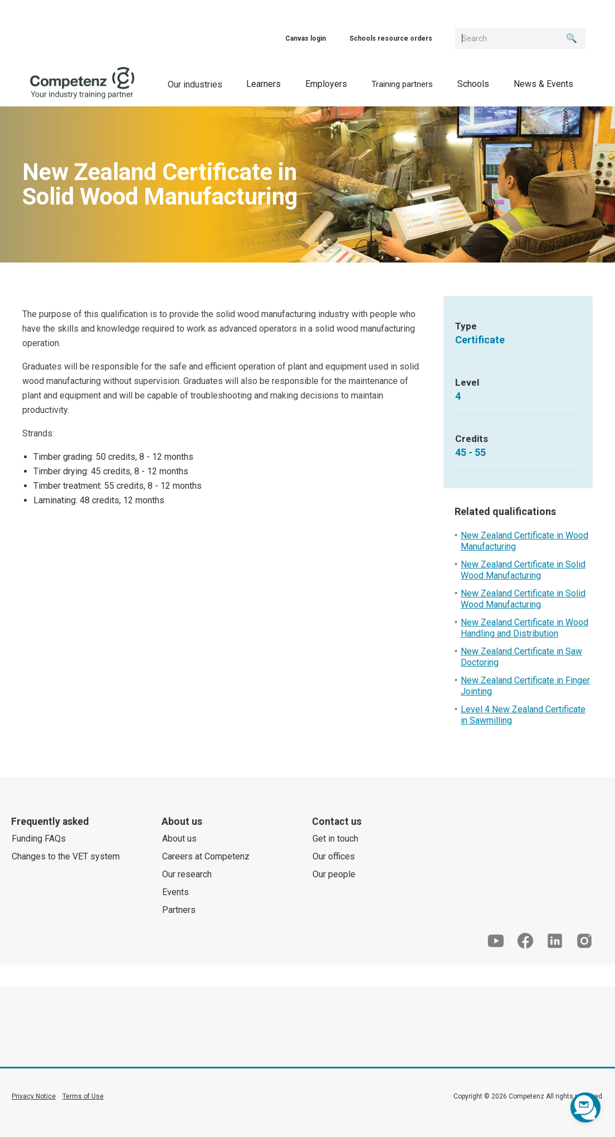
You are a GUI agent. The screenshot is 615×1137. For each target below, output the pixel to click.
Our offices (334, 856)
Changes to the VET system (66, 856)
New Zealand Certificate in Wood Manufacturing (524, 541)
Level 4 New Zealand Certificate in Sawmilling (523, 715)
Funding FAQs (39, 838)
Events (175, 892)
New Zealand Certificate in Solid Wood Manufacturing (523, 570)
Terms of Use (83, 1096)
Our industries (195, 84)
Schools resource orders (390, 38)
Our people (334, 874)
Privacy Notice (34, 1096)
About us (179, 838)
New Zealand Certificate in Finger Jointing (525, 686)
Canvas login (305, 38)
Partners (179, 910)
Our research (187, 874)
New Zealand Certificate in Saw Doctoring (521, 657)
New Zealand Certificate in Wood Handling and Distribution (524, 628)
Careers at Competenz (206, 856)
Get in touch (335, 838)
